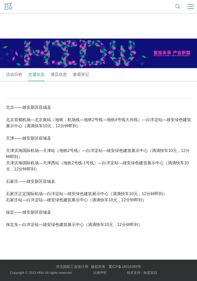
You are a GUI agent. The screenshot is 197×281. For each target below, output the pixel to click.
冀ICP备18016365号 (125, 267)
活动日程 (14, 74)
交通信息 (36, 74)
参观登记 (81, 74)
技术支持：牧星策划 (142, 273)
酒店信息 (59, 74)
